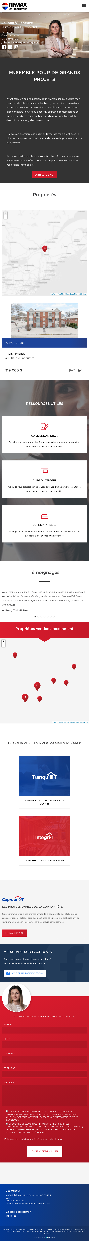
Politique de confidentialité (19, 1139)
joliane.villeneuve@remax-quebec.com (23, 42)
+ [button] (5, 213)
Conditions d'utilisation (50, 1139)
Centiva (50, 1237)
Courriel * (9, 1054)
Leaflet (52, 294)
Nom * (7, 1039)
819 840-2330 (11, 39)
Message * (9, 1083)
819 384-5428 (11, 35)
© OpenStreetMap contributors (75, 294)
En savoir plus (14, 933)
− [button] (5, 217)
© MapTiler (60, 294)
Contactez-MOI (45, 1151)
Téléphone (9, 1068)
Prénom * (8, 1024)
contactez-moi (44, 175)
